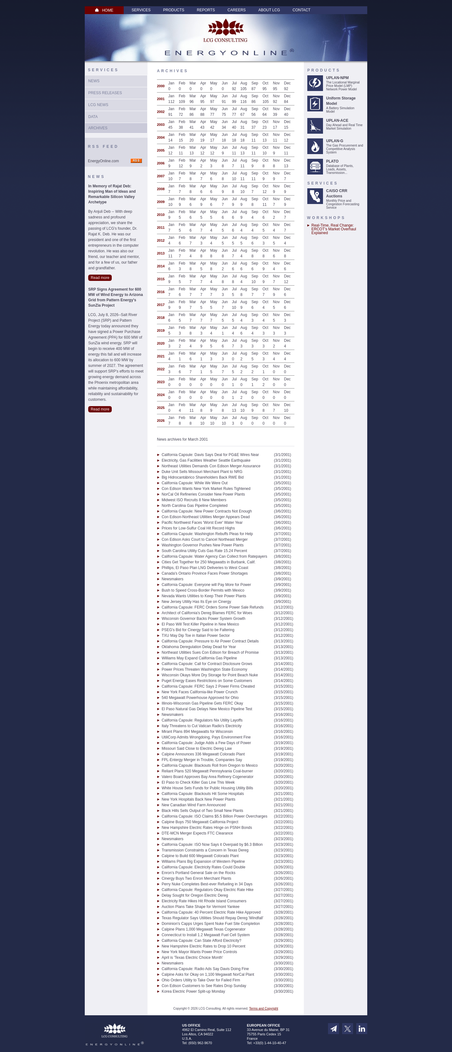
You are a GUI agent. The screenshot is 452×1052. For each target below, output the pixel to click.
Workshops (326, 218)
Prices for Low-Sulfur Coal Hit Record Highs (198, 528)
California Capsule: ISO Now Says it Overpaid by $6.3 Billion (212, 844)
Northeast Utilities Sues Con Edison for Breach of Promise (210, 652)
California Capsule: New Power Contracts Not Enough (207, 511)
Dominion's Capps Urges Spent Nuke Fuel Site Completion (211, 923)
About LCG (269, 10)
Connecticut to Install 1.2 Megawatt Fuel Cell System (206, 935)
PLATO (332, 161)
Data (93, 117)
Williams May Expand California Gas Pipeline (199, 658)
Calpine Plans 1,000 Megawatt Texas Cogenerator (203, 929)
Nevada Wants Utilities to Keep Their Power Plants (204, 596)
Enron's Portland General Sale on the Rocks (198, 873)
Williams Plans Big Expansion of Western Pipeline (203, 861)
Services (141, 10)
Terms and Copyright (263, 1008)
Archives (97, 128)
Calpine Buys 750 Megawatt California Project (200, 822)
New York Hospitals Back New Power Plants (198, 799)
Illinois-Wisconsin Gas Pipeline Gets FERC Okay (202, 703)
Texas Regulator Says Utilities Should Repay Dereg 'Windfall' (212, 918)
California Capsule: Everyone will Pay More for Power (206, 584)
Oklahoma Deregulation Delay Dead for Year (199, 647)
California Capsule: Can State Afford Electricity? (201, 940)
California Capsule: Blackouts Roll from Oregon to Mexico (210, 765)
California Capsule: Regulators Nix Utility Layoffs (202, 720)
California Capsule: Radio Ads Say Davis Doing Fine (205, 969)
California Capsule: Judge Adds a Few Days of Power (206, 743)
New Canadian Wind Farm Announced (194, 805)
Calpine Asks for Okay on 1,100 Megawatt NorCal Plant (208, 974)
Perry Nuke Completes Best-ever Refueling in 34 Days (207, 884)
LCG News (98, 105)
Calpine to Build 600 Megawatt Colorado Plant (200, 856)
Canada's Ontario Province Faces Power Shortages (205, 573)
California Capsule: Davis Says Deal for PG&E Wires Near (210, 455)
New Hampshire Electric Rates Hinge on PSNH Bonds (207, 827)
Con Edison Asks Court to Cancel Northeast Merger (205, 539)
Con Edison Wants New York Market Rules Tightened (206, 488)
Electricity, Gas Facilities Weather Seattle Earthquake (206, 460)
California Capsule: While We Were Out (195, 483)
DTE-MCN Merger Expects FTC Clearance (197, 833)
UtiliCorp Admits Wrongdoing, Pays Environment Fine (206, 737)
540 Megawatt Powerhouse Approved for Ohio (200, 697)
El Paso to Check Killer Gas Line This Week (198, 782)
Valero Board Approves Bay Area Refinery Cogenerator (208, 777)
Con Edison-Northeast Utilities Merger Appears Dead (206, 517)
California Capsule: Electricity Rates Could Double (203, 867)
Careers (237, 10)
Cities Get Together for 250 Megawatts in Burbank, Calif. (209, 562)
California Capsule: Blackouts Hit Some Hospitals (203, 794)
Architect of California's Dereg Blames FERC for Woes (207, 613)
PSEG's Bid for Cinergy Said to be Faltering (198, 630)
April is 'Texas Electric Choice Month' (192, 957)
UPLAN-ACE (337, 120)
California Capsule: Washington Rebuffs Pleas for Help (207, 534)
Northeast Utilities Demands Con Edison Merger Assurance (211, 466)
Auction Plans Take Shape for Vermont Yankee (200, 906)
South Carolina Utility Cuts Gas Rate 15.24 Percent (204, 551)
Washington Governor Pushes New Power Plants (203, 545)
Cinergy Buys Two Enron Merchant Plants (196, 878)
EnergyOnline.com (103, 161)
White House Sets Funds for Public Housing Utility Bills (207, 788)
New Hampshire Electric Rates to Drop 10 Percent (203, 946)
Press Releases (105, 93)
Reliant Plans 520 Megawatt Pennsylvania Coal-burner (207, 771)
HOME (104, 10)
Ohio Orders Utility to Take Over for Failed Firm (201, 980)
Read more (100, 278)
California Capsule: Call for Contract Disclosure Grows (207, 664)
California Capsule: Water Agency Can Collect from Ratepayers (214, 556)
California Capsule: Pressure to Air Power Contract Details (210, 641)
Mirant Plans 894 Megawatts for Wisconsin (197, 731)
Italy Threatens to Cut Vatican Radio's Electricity (202, 726)
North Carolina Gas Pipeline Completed (195, 505)
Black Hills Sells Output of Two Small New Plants (202, 810)
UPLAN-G (334, 141)
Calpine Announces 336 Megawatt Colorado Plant (203, 754)
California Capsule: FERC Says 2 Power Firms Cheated (208, 686)
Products (173, 10)
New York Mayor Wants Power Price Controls (199, 952)
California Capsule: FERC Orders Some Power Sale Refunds (213, 607)
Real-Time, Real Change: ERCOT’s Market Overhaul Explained (333, 229)
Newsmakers (172, 579)
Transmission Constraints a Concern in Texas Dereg (205, 850)
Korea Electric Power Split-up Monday (193, 991)
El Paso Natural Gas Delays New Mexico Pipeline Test (207, 709)
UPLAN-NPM (337, 78)
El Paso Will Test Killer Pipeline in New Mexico (200, 624)
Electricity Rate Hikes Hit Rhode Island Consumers (204, 901)
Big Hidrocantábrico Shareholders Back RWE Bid (203, 477)
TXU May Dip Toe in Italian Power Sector (196, 635)
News (94, 81)
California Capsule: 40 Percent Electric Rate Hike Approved (211, 912)
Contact (301, 10)
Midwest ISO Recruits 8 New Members (194, 500)
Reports (206, 10)
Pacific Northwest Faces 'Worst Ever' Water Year (202, 522)
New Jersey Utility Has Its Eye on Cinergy (196, 601)
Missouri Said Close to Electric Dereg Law (197, 748)
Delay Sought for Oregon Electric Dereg (195, 895)
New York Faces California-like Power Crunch (200, 692)
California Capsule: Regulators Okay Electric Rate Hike (208, 890)
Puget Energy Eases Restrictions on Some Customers (207, 681)
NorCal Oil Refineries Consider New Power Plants (203, 494)
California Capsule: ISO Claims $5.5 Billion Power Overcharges (214, 816)
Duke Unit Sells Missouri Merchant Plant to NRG (202, 472)
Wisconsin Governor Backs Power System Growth (203, 618)
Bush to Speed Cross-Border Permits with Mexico (203, 590)
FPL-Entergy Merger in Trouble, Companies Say (202, 760)
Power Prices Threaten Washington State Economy (204, 669)
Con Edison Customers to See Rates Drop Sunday (204, 986)
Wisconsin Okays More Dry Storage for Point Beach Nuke (210, 675)
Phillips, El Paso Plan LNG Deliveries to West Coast (205, 568)
